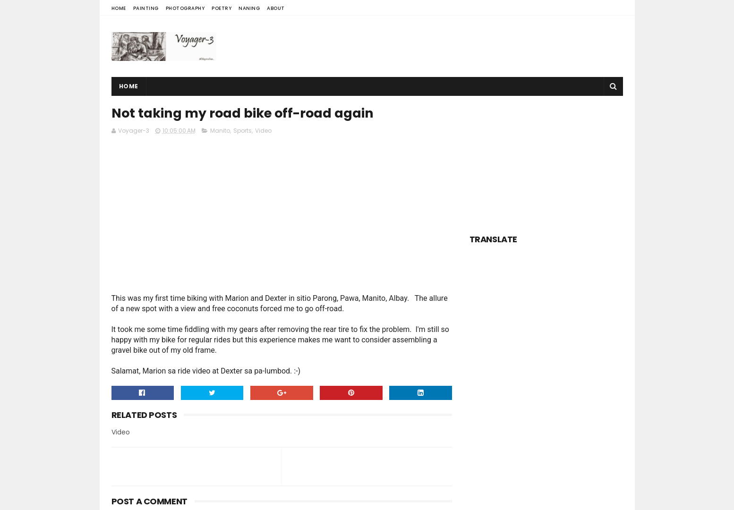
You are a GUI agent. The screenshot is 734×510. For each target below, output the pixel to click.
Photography (185, 8)
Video (263, 131)
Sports (242, 131)
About (276, 8)
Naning (249, 8)
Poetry (221, 8)
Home (118, 8)
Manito (220, 131)
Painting (146, 8)
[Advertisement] (451, 46)
